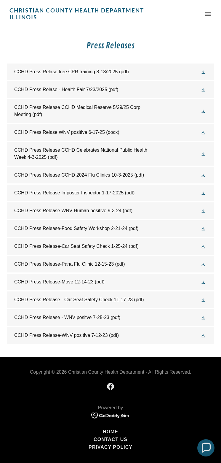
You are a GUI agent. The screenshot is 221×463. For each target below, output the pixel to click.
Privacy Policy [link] (110, 447)
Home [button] (110, 431)
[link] (79, 17)
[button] (208, 14)
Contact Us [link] (110, 439)
